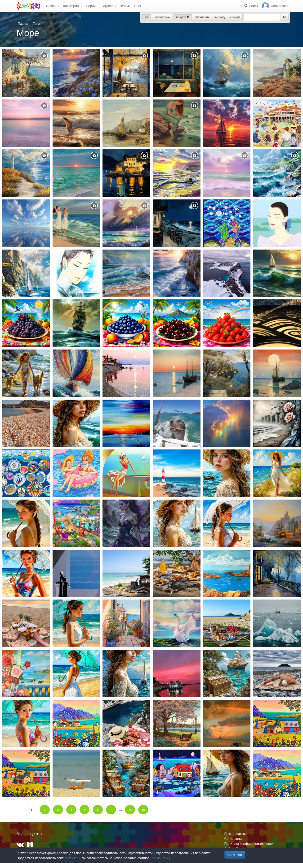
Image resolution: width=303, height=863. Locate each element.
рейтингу (219, 17)
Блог (137, 6)
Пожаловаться (235, 834)
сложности (202, 17)
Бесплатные (162, 17)
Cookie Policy (160, 858)
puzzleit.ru (72, 858)
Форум (125, 6)
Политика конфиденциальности (248, 844)
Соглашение (234, 839)
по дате (183, 17)
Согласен (234, 855)
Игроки (110, 6)
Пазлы (52, 6)
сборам (235, 17)
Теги (36, 24)
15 (130, 809)
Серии (92, 6)
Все (146, 17)
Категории (72, 6)
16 (143, 809)
